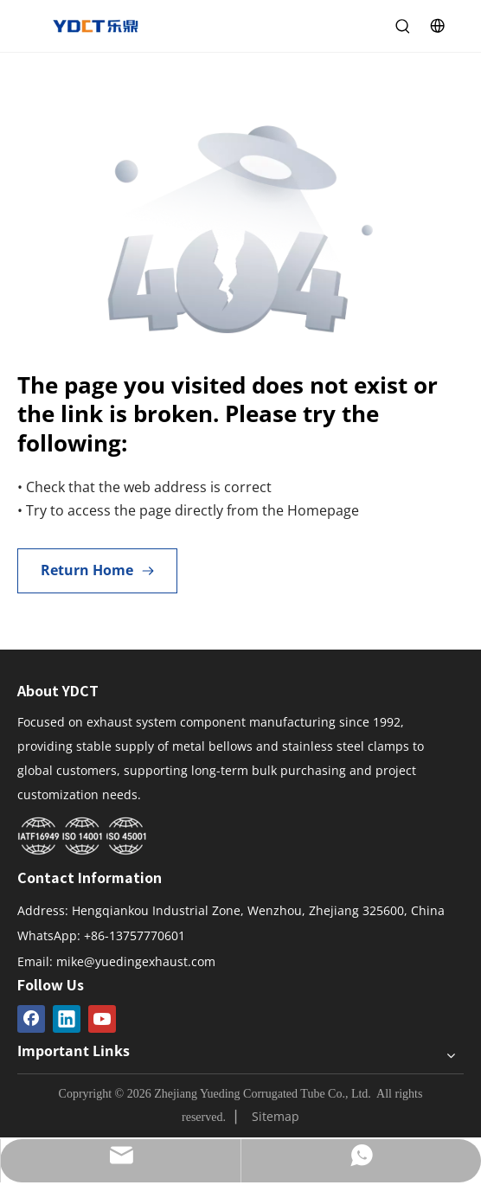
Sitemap (275, 1116)
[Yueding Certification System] (82, 837)
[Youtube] (102, 1019)
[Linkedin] (66, 1019)
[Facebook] (31, 1019)
